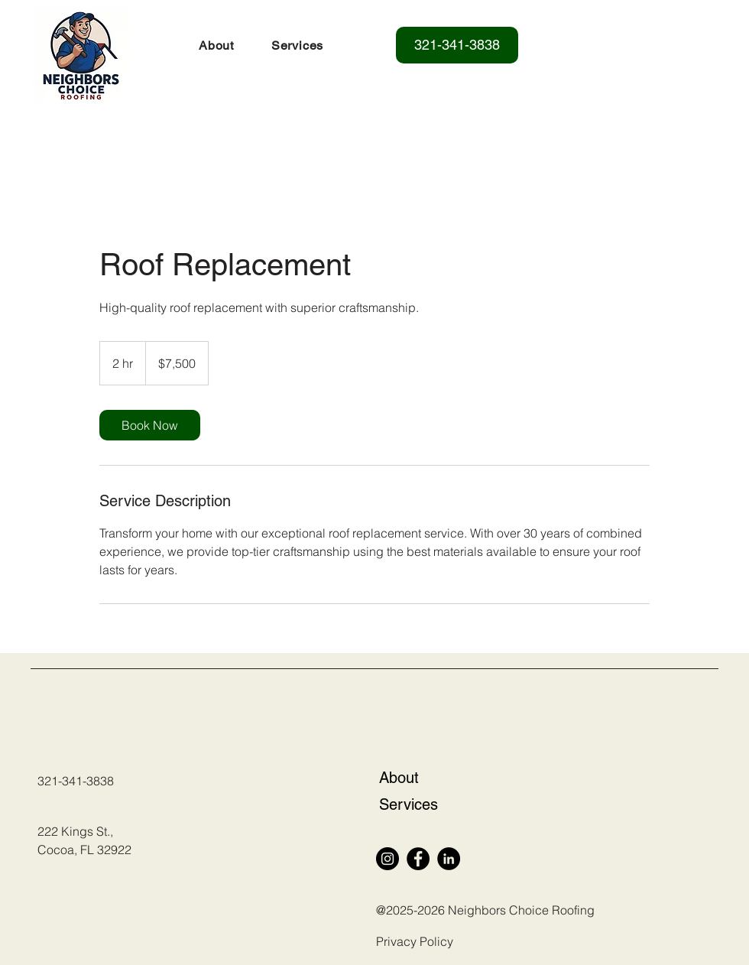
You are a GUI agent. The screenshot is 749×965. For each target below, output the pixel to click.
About (399, 777)
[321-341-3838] (457, 45)
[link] (149, 425)
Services (408, 804)
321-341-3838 (75, 780)
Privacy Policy (414, 941)
